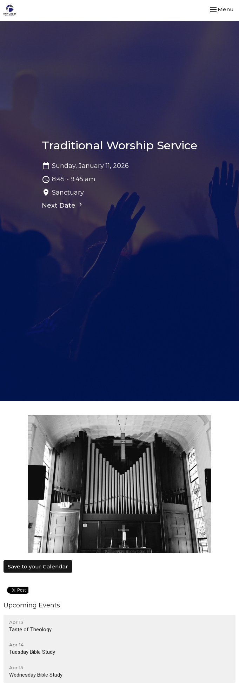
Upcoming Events (32, 605)
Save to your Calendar (38, 566)
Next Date (63, 205)
